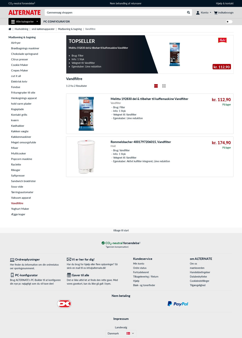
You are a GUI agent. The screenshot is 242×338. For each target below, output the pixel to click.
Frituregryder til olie (23, 92)
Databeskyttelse (198, 276)
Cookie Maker (19, 64)
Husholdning (21, 28)
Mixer (14, 147)
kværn (15, 120)
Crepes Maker (19, 70)
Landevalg (121, 327)
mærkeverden (197, 267)
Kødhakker (17, 125)
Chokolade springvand (24, 53)
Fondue (15, 87)
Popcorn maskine (21, 158)
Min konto (138, 263)
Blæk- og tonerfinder (144, 285)
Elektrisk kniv (19, 81)
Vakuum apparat (21, 197)
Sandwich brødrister (23, 181)
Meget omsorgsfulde (23, 142)
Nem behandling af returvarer (125, 3)
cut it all (16, 75)
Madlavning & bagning (70, 28)
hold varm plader (21, 103)
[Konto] (203, 12)
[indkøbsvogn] (224, 12)
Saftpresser (18, 175)
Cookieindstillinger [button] (199, 280)
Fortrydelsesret (141, 272)
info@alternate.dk (96, 267)
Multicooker (18, 153)
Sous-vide (17, 186)
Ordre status (139, 267)
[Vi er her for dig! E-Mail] (92, 259)
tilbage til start (121, 230)
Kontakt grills (19, 114)
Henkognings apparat (24, 98)
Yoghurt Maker (20, 208)
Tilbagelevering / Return (145, 276)
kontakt (229, 3)
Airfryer (16, 42)
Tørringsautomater (22, 192)
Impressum (121, 319)
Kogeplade (17, 109)
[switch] (229, 21)
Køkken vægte (19, 131)
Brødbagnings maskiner (25, 48)
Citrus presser (19, 59)
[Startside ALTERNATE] (24, 12)
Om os (193, 263)
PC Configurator (56, 21)
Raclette (16, 164)
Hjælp (219, 3)
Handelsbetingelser (200, 272)
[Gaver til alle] (92, 275)
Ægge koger (18, 214)
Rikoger (15, 170)
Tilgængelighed (197, 285)
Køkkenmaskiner (21, 136)
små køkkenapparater (43, 28)
